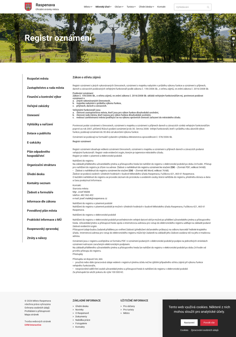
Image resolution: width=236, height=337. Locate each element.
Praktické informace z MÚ (44, 219)
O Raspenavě (82, 313)
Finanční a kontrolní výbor (44, 96)
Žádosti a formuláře (40, 192)
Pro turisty (128, 309)
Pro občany (129, 306)
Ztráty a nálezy (37, 238)
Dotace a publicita (39, 133)
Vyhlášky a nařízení (40, 124)
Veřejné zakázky (38, 106)
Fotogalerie (81, 323)
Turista (131, 6)
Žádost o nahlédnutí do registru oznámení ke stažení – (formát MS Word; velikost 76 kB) (122, 170)
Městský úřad (103, 6)
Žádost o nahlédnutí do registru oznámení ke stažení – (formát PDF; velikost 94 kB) (161, 167)
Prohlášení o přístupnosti (37, 311)
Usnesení (33, 115)
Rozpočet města (38, 78)
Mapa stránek (32, 314)
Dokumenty (81, 316)
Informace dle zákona (41, 201)
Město (88, 6)
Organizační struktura (41, 165)
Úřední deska (146, 6)
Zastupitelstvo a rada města (45, 87)
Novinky (79, 309)
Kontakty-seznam (38, 183)
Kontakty (80, 327)
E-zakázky (34, 142)
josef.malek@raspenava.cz (93, 198)
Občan (119, 6)
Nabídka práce (82, 320)
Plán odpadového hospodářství (38, 154)
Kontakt (161, 6)
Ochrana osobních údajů (37, 307)
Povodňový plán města (42, 210)
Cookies (184, 330)
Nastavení (189, 322)
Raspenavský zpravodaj (43, 229)
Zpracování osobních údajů (204, 330)
